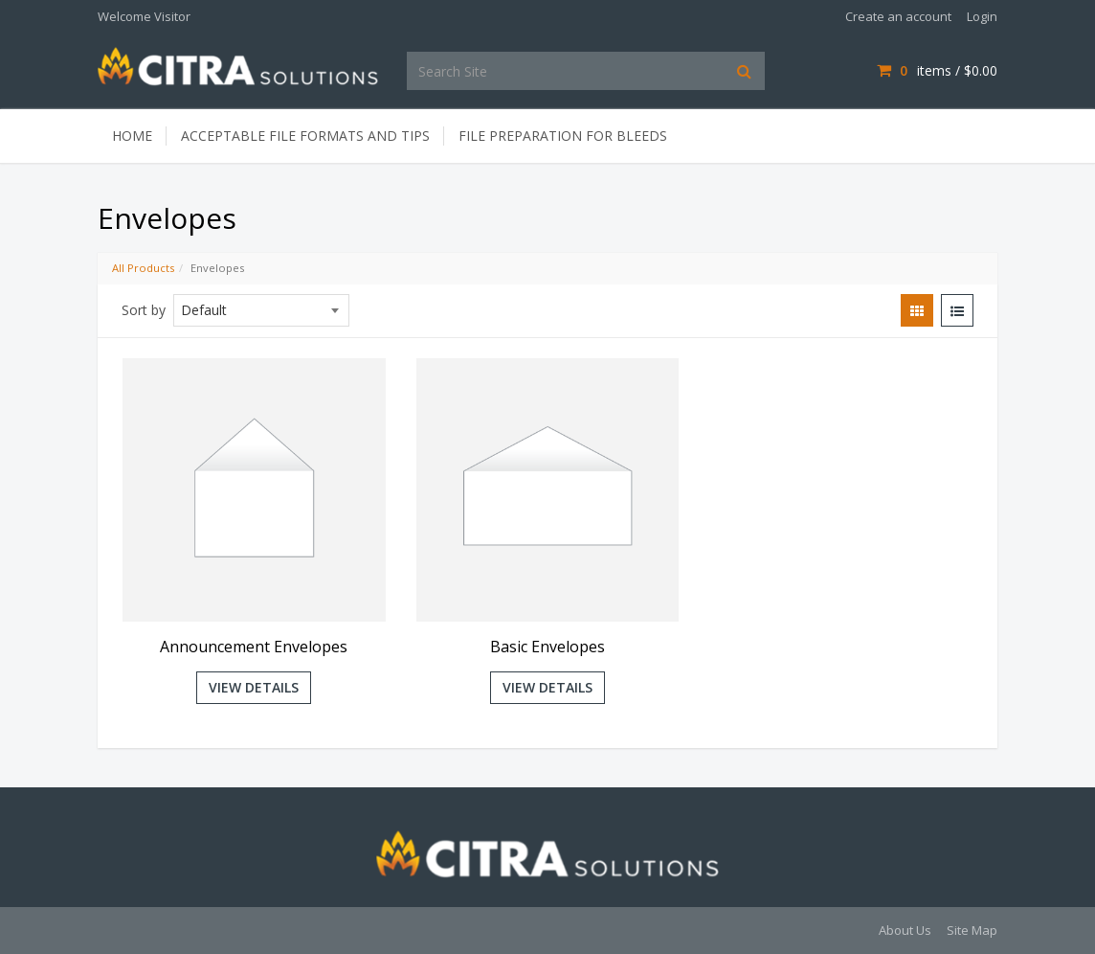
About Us (905, 930)
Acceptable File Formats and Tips (305, 135)
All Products (143, 268)
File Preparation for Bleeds (562, 135)
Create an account (898, 16)
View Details (254, 687)
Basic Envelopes (547, 646)
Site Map (972, 930)
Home (132, 135)
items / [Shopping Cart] (937, 70)
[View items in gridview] (917, 310)
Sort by (144, 310)
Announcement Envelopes (253, 646)
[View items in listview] (957, 310)
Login (982, 16)
